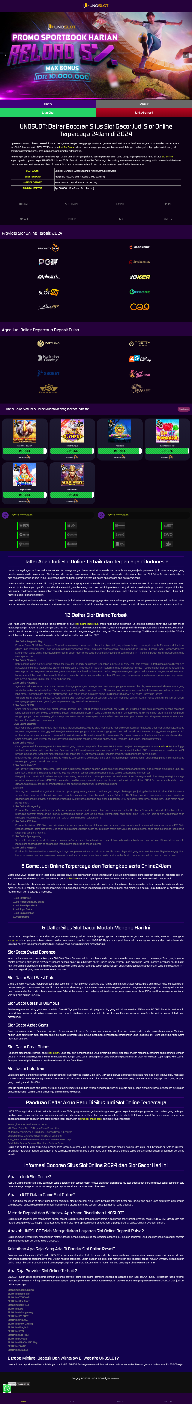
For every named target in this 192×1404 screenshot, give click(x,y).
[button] (6, 55)
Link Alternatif (144, 113)
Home (24, 1398)
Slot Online (167, 156)
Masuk (144, 104)
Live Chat (48, 113)
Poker (72, 215)
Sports (168, 200)
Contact (72, 1398)
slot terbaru (54, 1052)
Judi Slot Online (66, 147)
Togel (120, 215)
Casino (120, 200)
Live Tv (168, 215)
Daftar (48, 104)
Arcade (24, 215)
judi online (71, 878)
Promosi (120, 1398)
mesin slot (164, 746)
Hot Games (24, 200)
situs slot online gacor (91, 1118)
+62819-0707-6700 (17, 515)
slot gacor (13, 940)
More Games (184, 409)
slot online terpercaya (86, 623)
